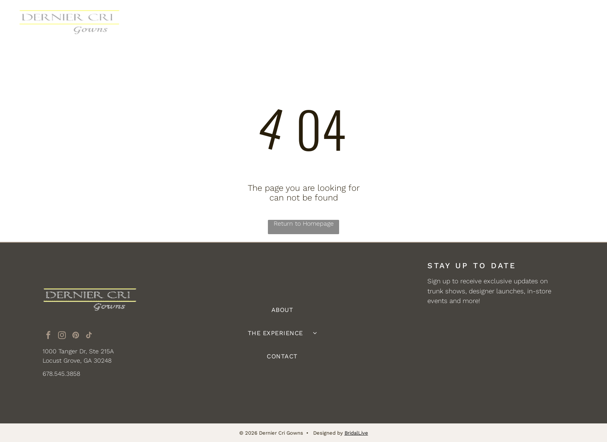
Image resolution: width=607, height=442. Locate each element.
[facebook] (48, 336)
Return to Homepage (304, 223)
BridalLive (356, 432)
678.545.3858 (61, 373)
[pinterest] (75, 336)
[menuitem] (231, 22)
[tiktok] (89, 336)
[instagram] (62, 336)
